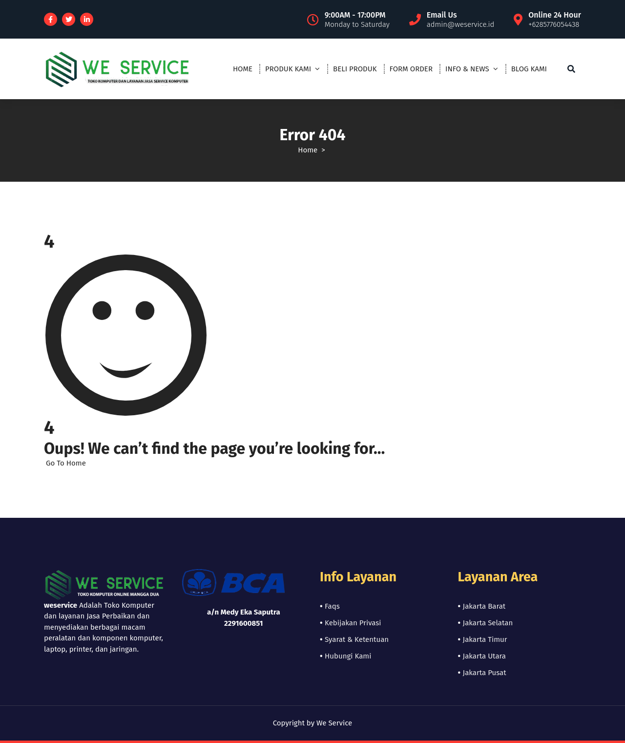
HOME (242, 68)
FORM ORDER (411, 68)
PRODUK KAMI (288, 68)
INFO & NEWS (467, 68)
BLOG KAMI (529, 68)
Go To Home (65, 463)
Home (307, 150)
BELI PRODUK (354, 68)
